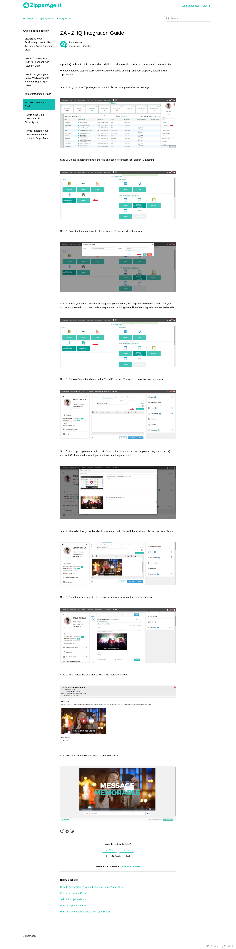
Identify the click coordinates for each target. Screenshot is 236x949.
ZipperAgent (29, 18)
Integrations (64, 18)
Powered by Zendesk (222, 946)
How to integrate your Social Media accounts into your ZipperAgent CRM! (37, 80)
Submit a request (190, 5)
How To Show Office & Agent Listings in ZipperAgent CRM (91, 887)
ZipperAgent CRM (46, 18)
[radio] (109, 850)
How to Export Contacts (73, 905)
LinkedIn (72, 831)
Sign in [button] (206, 5)
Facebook (62, 831)
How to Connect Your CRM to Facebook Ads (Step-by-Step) (37, 62)
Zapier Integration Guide (38, 93)
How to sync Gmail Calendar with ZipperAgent (35, 118)
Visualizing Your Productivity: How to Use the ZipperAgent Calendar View (39, 44)
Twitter (67, 831)
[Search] (188, 18)
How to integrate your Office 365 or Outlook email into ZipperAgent (37, 134)
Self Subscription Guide (73, 899)
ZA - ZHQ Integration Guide (36, 104)
